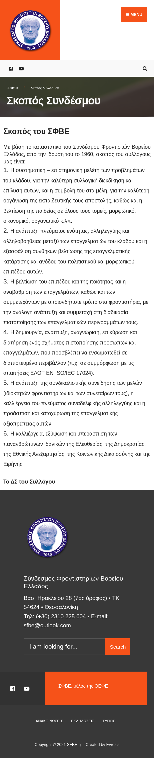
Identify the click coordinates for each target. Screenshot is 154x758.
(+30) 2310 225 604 (61, 616)
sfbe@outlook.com (47, 625)
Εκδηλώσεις (82, 721)
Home (12, 87)
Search (118, 647)
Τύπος (109, 721)
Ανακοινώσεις (49, 721)
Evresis (112, 744)
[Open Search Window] (144, 68)
